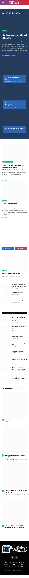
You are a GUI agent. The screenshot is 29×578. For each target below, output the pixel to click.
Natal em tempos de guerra (19, 300)
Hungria (4, 30)
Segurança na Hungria (9, 204)
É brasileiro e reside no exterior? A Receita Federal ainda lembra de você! (19, 369)
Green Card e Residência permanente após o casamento (18, 319)
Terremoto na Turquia (17, 292)
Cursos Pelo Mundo (7, 162)
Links (22, 566)
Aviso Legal (20, 564)
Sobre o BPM (7, 562)
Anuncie (6, 564)
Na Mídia (21, 562)
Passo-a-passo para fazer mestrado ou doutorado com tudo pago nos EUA (19, 378)
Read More (4, 180)
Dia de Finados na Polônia (11, 274)
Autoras (14, 562)
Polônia (4, 270)
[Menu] (3, 2)
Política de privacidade (12, 566)
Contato (12, 564)
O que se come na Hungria (14, 128)
